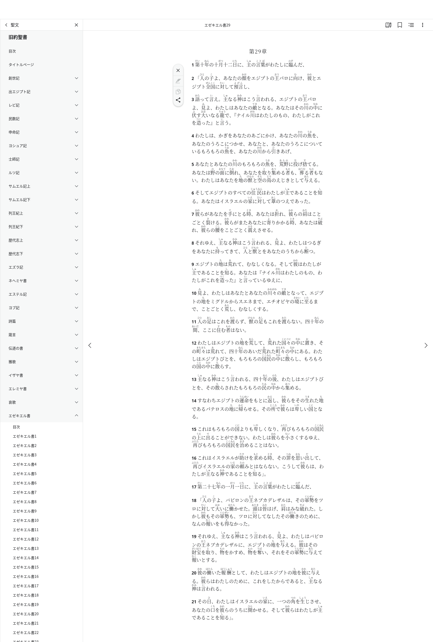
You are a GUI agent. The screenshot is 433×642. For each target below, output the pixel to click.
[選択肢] (422, 25)
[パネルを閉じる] (76, 25)
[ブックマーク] (400, 25)
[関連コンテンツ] (411, 25)
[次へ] (426, 326)
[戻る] (6, 25)
